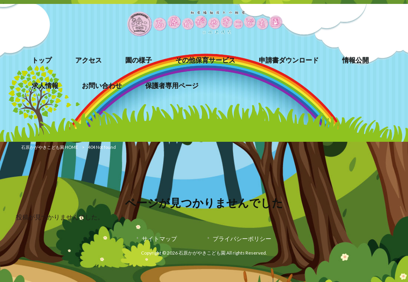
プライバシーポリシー (242, 238)
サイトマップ (159, 238)
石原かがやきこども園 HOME (49, 147)
